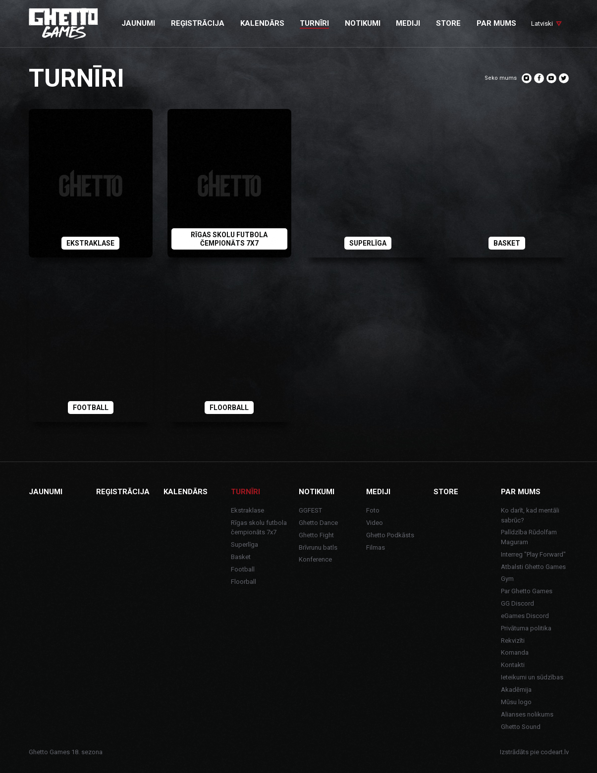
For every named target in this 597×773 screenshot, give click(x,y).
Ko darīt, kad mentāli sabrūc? (530, 515)
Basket (241, 557)
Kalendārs (185, 491)
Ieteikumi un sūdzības (532, 677)
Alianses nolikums (527, 714)
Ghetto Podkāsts (390, 535)
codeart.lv (555, 752)
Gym (507, 578)
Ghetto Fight (316, 535)
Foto (373, 510)
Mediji (378, 491)
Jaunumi (45, 491)
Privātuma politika (526, 628)
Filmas (375, 547)
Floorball (243, 581)
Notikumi (316, 491)
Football (243, 569)
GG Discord (517, 603)
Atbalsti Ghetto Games (533, 566)
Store (446, 491)
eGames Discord (525, 615)
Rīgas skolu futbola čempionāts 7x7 (259, 527)
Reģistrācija (123, 491)
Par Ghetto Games (526, 591)
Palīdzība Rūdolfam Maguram (529, 537)
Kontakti (513, 665)
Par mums (521, 491)
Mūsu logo (516, 702)
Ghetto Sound (521, 726)
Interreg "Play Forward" (533, 554)
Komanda (515, 652)
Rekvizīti (513, 640)
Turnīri (245, 491)
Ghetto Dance (318, 522)
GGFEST (310, 510)
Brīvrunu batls (318, 547)
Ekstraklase (247, 510)
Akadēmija (516, 689)
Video (374, 522)
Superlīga (244, 544)
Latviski (542, 23)
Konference (315, 559)
